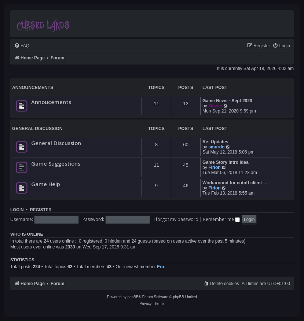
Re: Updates (215, 141)
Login (17, 209)
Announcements (32, 87)
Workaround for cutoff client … (235, 182)
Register (40, 209)
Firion (214, 167)
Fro (160, 266)
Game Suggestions (55, 163)
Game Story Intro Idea (225, 162)
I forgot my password (176, 219)
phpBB (133, 297)
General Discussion (37, 128)
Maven (215, 105)
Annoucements (51, 102)
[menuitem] (21, 46)
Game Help (45, 184)
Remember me (221, 219)
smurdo (216, 147)
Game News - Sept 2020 (227, 100)
